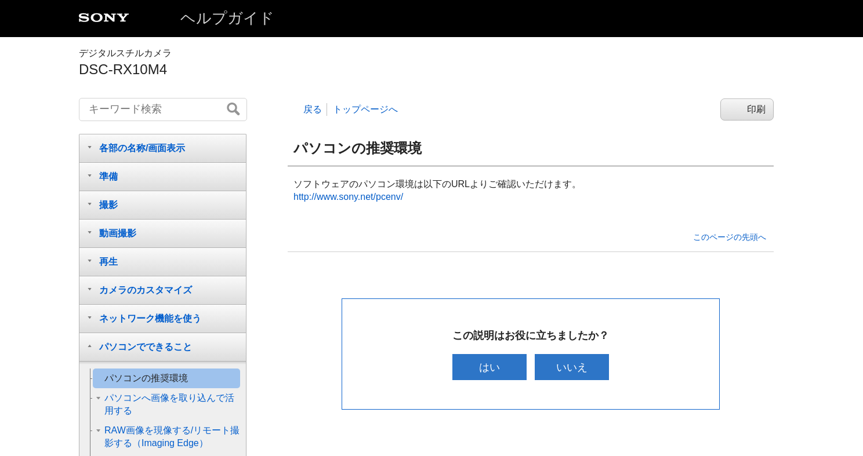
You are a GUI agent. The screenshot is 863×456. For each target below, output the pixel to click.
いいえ (572, 367)
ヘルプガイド (227, 18)
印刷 (756, 109)
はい (488, 367)
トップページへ (365, 109)
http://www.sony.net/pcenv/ (348, 197)
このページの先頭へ (729, 237)
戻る (312, 109)
